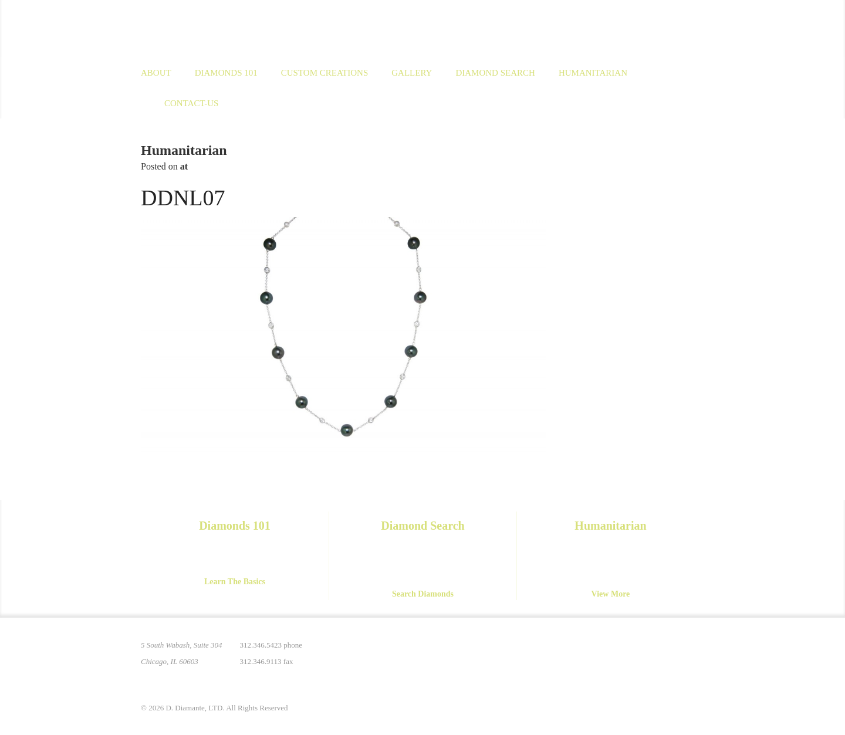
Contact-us (191, 103)
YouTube (670, 652)
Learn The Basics (234, 581)
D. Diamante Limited (254, 29)
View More (611, 594)
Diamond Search (495, 72)
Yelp (694, 652)
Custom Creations (325, 72)
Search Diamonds (423, 594)
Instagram (620, 652)
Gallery (411, 72)
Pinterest (596, 652)
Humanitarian (593, 72)
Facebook (645, 652)
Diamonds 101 (226, 72)
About (156, 72)
